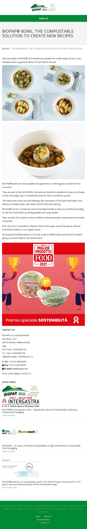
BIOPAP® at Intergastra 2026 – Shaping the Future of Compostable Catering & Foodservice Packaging (40, 410)
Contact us (45, 522)
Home (38, 516)
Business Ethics (43, 519)
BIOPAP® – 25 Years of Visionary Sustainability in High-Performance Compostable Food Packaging (41, 446)
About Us (48, 516)
